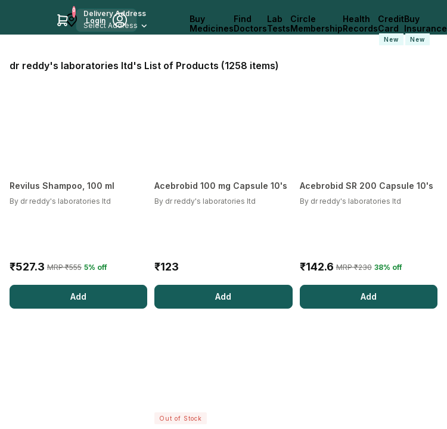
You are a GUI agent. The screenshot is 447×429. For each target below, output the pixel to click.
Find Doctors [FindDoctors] (250, 23)
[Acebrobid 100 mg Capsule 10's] (223, 186)
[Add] (78, 297)
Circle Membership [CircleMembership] (316, 23)
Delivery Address (114, 13)
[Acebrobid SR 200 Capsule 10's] (368, 186)
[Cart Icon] (62, 20)
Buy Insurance (425, 29)
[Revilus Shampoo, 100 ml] (78, 186)
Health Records (360, 23)
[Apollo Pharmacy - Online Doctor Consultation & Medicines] (28, 20)
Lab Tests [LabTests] (278, 23)
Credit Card (391, 29)
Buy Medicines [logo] (212, 23)
